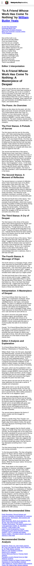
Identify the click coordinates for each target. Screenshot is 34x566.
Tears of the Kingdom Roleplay (12, 30)
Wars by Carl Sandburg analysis (12, 550)
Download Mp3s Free (9, 28)
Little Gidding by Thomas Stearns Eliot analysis (17, 563)
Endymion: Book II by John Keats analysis (15, 546)
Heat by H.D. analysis (9, 552)
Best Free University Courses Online (13, 31)
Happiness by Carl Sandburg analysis (14, 562)
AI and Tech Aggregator (9, 26)
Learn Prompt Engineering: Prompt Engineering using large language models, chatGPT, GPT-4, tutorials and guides (15, 530)
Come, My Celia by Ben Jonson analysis (15, 565)
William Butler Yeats (15, 19)
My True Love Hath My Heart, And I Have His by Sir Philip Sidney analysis (16, 548)
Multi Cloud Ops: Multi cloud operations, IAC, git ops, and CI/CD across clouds (16, 521)
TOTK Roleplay (7, 33)
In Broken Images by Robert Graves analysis (16, 560)
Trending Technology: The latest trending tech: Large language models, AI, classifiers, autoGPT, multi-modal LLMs (17, 525)
